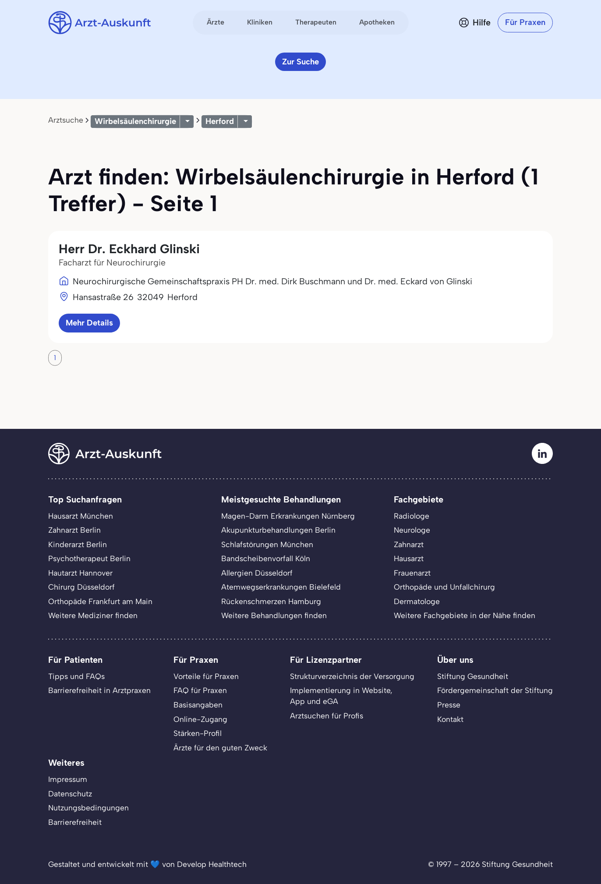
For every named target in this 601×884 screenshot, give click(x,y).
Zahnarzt (409, 544)
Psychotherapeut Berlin (89, 558)
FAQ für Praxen (200, 690)
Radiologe (411, 515)
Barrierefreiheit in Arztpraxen (99, 690)
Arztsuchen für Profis (326, 715)
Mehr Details (89, 323)
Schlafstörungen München (267, 544)
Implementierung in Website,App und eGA (341, 696)
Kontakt (450, 719)
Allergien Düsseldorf (257, 572)
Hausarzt (409, 558)
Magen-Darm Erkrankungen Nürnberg (288, 515)
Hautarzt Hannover (80, 572)
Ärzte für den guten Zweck (220, 747)
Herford (219, 121)
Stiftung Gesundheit (472, 676)
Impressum (67, 779)
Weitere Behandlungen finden (274, 615)
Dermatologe (417, 601)
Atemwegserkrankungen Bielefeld (281, 586)
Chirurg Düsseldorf (81, 586)
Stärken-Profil (197, 733)
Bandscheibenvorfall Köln (265, 558)
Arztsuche (65, 119)
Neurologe (412, 529)
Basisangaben (198, 704)
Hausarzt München (80, 515)
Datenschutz (70, 793)
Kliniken (259, 22)
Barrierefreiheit (75, 822)
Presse (448, 704)
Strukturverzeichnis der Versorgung (352, 676)
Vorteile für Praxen (206, 676)
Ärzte (215, 22)
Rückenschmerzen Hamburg (271, 601)
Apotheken (377, 22)
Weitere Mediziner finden (93, 615)
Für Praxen (525, 22)
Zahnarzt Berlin (74, 529)
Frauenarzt (412, 572)
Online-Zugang (200, 719)
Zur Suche (300, 62)
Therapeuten (315, 22)
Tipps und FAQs (76, 676)
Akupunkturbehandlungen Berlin (278, 529)
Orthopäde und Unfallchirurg (444, 586)
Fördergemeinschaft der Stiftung (495, 690)
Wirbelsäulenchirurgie (135, 121)
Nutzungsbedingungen (88, 807)
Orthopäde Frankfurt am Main (100, 601)
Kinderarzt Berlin (77, 544)
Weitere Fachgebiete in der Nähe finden (464, 615)
